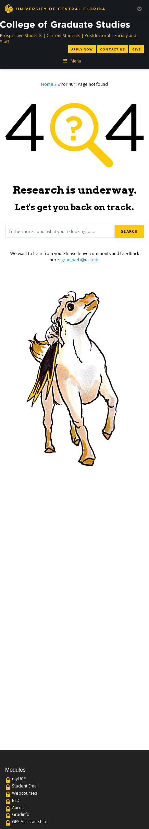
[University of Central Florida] (54, 8)
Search (129, 231)
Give (136, 49)
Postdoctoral (97, 35)
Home (47, 84)
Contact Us (112, 49)
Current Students (63, 35)
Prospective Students (21, 35)
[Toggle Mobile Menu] (139, 8)
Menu (72, 61)
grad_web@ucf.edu (80, 260)
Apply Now (82, 49)
